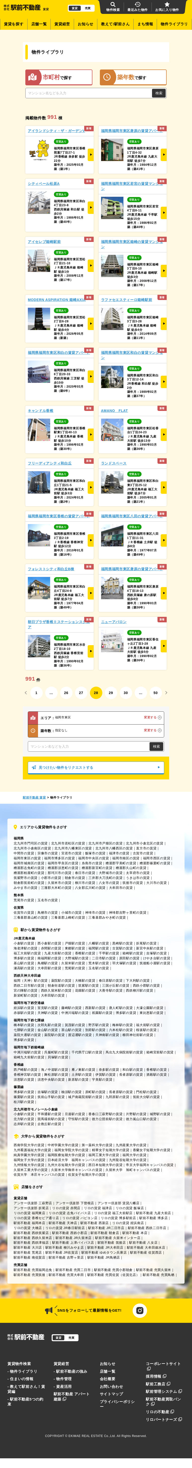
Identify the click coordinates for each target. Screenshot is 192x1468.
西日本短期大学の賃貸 (105, 1165)
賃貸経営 (62, 24)
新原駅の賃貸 (78, 1079)
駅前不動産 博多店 (153, 1218)
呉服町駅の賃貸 (56, 1052)
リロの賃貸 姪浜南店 (128, 1223)
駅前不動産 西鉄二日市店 (147, 1228)
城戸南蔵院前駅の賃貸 (85, 1097)
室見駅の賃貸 (48, 1008)
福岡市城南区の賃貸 (29, 863)
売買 (88, 8)
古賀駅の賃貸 (122, 948)
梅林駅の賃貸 (122, 1025)
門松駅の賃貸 (146, 1092)
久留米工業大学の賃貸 (31, 1170)
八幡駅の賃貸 (98, 943)
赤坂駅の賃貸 (24, 1013)
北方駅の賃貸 (24, 1119)
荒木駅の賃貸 (98, 963)
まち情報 (145, 24)
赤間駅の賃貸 (51, 948)
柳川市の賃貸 (85, 883)
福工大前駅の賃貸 (27, 953)
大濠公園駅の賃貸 (149, 1008)
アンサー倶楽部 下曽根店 (75, 1203)
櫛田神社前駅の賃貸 (137, 1035)
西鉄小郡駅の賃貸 (146, 985)
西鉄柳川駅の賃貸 (139, 990)
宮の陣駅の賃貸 (26, 990)
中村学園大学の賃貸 (63, 1145)
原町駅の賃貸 (95, 1092)
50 (156, 693)
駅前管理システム (164, 1392)
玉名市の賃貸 (48, 900)
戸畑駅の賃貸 (75, 943)
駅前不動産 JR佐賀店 (61, 1252)
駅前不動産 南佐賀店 (29, 1257)
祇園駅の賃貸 (102, 1013)
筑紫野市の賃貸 (26, 878)
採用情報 (156, 1376)
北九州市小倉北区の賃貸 (144, 843)
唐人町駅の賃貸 (121, 1008)
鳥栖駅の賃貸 (48, 963)
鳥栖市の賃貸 (48, 912)
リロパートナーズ (164, 1420)
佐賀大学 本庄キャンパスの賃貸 (39, 1174)
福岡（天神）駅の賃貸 (31, 980)
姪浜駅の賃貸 (24, 1008)
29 (111, 693)
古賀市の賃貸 (143, 853)
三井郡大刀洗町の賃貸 (105, 878)
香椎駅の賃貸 (85, 953)
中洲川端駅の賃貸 (75, 1013)
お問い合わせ (111, 1387)
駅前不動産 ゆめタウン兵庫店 (104, 1252)
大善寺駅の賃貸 (111, 990)
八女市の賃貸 (109, 883)
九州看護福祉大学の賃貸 (32, 1150)
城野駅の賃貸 (160, 1114)
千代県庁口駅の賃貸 (87, 1052)
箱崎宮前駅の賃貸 (160, 1052)
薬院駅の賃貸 (61, 980)
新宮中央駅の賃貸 (149, 948)
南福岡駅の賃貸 (49, 958)
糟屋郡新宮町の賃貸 (97, 868)
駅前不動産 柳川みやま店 (64, 1247)
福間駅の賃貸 (98, 948)
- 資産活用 (63, 1387)
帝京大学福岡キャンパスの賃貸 (150, 1165)
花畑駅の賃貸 (85, 990)
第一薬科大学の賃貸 (97, 1145)
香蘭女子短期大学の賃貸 (151, 1150)
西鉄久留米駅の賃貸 (56, 990)
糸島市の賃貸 (92, 863)
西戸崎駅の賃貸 (26, 1069)
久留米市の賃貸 (60, 883)
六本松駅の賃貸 (121, 1030)
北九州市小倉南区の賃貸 (32, 848)
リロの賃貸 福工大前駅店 (113, 1213)
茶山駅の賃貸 (71, 1030)
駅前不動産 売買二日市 (73, 1270)
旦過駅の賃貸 (75, 1114)
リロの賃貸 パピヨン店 (79, 1218)
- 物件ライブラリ (22, 1371)
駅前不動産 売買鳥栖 (159, 1275)
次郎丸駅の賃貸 (49, 1025)
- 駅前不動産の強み (70, 1371)
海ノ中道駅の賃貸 (54, 1069)
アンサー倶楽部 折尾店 (31, 1208)
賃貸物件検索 (19, 1364)
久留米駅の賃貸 (73, 963)
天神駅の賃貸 (48, 1013)
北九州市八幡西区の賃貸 (114, 848)
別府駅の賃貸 (95, 1030)
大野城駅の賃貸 (77, 958)
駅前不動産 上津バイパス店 (73, 1242)
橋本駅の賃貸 (24, 1025)
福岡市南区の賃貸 (126, 858)
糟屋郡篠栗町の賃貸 (155, 863)
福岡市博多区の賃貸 (59, 858)
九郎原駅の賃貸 (117, 1097)
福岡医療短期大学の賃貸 (66, 1155)
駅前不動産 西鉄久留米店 (33, 1238)
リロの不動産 (160, 1412)
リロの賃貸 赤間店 (66, 1208)
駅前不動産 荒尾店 (28, 1252)
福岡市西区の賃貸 (156, 858)
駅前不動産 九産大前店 (153, 1213)
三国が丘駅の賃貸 (115, 985)
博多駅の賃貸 (24, 958)
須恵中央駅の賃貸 (51, 1079)
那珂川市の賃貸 (60, 873)
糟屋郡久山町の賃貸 (131, 868)
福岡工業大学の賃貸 (103, 1155)
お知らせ (85, 24)
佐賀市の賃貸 (24, 912)
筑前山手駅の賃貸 (51, 1097)
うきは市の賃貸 (138, 878)
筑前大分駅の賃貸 (146, 1097)
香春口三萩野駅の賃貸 (105, 1114)
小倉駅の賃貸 (24, 943)
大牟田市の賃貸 (121, 888)
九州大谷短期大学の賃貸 (66, 1165)
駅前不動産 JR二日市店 (106, 1228)
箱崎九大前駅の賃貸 (29, 1057)
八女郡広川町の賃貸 (90, 888)
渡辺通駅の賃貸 (80, 1035)
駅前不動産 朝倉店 (105, 1233)
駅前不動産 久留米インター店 (118, 1238)
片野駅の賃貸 (136, 1114)
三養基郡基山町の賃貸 (31, 917)
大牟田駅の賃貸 (49, 968)
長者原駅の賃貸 (131, 1074)
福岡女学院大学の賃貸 (71, 1150)
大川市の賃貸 (156, 883)
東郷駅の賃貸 (75, 948)
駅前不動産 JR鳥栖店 (103, 1257)
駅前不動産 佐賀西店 (146, 1252)
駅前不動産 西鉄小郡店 (69, 1233)
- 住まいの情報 (20, 1379)
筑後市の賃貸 (132, 883)
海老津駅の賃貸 (26, 948)
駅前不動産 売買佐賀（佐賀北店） (113, 1275)
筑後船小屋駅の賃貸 (155, 963)
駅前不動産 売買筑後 (29, 1275)
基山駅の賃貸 (24, 963)
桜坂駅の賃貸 (146, 1030)
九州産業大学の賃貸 (131, 1145)
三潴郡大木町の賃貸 (56, 888)
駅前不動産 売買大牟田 (66, 1275)
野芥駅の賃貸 (98, 1025)
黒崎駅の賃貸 (122, 943)
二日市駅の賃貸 (104, 958)
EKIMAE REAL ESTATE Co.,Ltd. (92, 1436)
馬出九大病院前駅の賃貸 (124, 1052)
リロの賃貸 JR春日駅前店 (65, 1228)
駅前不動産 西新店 (94, 1223)
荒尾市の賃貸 (24, 900)
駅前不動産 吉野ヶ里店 (66, 1257)
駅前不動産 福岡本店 (29, 1223)
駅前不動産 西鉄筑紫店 (31, 1233)
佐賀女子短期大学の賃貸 (87, 1174)
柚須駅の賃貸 (71, 1092)
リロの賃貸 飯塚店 (130, 1208)
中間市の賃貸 (24, 853)
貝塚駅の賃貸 (58, 1057)
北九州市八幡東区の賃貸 (73, 848)
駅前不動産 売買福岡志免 (33, 1270)
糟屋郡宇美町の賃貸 (121, 863)
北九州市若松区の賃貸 (68, 843)
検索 (158, 93)
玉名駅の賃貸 (98, 968)
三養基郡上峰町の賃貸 (68, 917)
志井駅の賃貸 (24, 1124)
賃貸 (74, 8)
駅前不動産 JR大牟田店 (105, 1247)
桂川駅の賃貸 (24, 1102)
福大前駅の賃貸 (148, 1025)
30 (126, 693)
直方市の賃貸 (146, 848)
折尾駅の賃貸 (146, 943)
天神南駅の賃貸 (107, 1035)
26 (66, 693)
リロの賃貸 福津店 (98, 1208)
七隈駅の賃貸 (24, 1030)
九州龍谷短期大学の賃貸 (128, 1160)
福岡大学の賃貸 (134, 1155)
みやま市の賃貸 (26, 888)
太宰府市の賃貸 (138, 873)
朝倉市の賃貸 (75, 878)
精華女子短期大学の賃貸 (110, 1150)
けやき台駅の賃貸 (156, 958)
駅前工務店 (158, 1384)
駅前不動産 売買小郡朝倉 (113, 1270)
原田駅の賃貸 (129, 958)
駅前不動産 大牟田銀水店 (146, 1247)
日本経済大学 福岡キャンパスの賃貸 (77, 1160)
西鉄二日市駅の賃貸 (29, 985)
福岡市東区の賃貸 (27, 858)
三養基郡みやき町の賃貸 (107, 917)
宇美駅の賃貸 (102, 1079)
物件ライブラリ (174, 24)
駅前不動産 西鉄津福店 (31, 1242)
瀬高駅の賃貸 (24, 968)
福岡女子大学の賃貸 (29, 1160)
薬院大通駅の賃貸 (27, 1035)
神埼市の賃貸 (95, 912)
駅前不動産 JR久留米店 (74, 1238)
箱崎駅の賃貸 (132, 953)
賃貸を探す (14, 24)
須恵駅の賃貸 (24, 1079)
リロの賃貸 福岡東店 (29, 1213)
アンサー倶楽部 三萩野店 (33, 1203)
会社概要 (107, 1379)
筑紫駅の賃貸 (88, 985)
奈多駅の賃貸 (109, 1069)
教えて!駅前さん (115, 24)
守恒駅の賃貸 (78, 1119)
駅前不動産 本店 (134, 1233)
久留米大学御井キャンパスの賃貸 (76, 1170)
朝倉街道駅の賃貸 (61, 985)
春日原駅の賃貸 (111, 980)
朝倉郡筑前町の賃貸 (29, 883)
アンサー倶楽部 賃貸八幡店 (119, 1203)
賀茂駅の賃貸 (75, 1025)
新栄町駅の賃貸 (26, 995)
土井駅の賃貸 (82, 1074)
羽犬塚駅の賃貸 (124, 963)
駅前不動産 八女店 (143, 1242)
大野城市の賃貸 (111, 873)
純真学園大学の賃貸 (29, 1155)
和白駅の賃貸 (132, 1069)
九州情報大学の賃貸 (29, 1165)
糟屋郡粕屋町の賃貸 (29, 873)
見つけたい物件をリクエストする (96, 768)
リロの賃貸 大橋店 (28, 1228)
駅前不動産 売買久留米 (153, 1270)
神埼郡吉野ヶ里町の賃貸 (128, 912)
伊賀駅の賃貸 (105, 1074)
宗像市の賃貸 (48, 853)
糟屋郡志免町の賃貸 (29, 868)
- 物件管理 (63, 1379)
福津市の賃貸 (119, 853)
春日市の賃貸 (85, 873)
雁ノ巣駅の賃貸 (83, 1069)
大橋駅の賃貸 (85, 980)
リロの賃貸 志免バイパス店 (70, 1213)
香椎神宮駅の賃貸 (27, 1074)
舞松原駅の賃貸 (56, 1074)
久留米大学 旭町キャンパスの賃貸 (133, 1170)
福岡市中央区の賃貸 (93, 858)
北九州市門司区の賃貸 (31, 843)
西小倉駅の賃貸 (49, 943)
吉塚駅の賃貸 (156, 953)
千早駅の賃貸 (109, 953)
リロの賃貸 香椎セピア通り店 (36, 1218)
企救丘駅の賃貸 (49, 1124)
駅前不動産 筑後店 (112, 1242)
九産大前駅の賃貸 (58, 953)
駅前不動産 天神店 (63, 1223)
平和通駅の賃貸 (49, 1114)
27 (81, 693)
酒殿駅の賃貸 (156, 1074)
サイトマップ (111, 1394)
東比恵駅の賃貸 (151, 1013)
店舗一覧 (39, 24)
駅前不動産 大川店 (28, 1247)
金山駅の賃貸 (48, 1030)
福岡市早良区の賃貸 (63, 863)
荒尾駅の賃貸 (75, 968)
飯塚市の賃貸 (95, 853)
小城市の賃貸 (71, 912)
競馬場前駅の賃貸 (51, 1119)
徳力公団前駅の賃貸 (107, 1119)
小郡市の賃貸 (51, 878)
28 (96, 693)
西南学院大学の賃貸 (29, 1145)
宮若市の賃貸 (71, 853)
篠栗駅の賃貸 (24, 1097)
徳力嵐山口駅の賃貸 (141, 1119)
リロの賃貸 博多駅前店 (118, 1218)
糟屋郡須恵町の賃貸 (63, 868)
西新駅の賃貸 (95, 1008)
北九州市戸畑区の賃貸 (105, 843)
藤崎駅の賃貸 (71, 1008)
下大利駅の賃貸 (138, 980)
